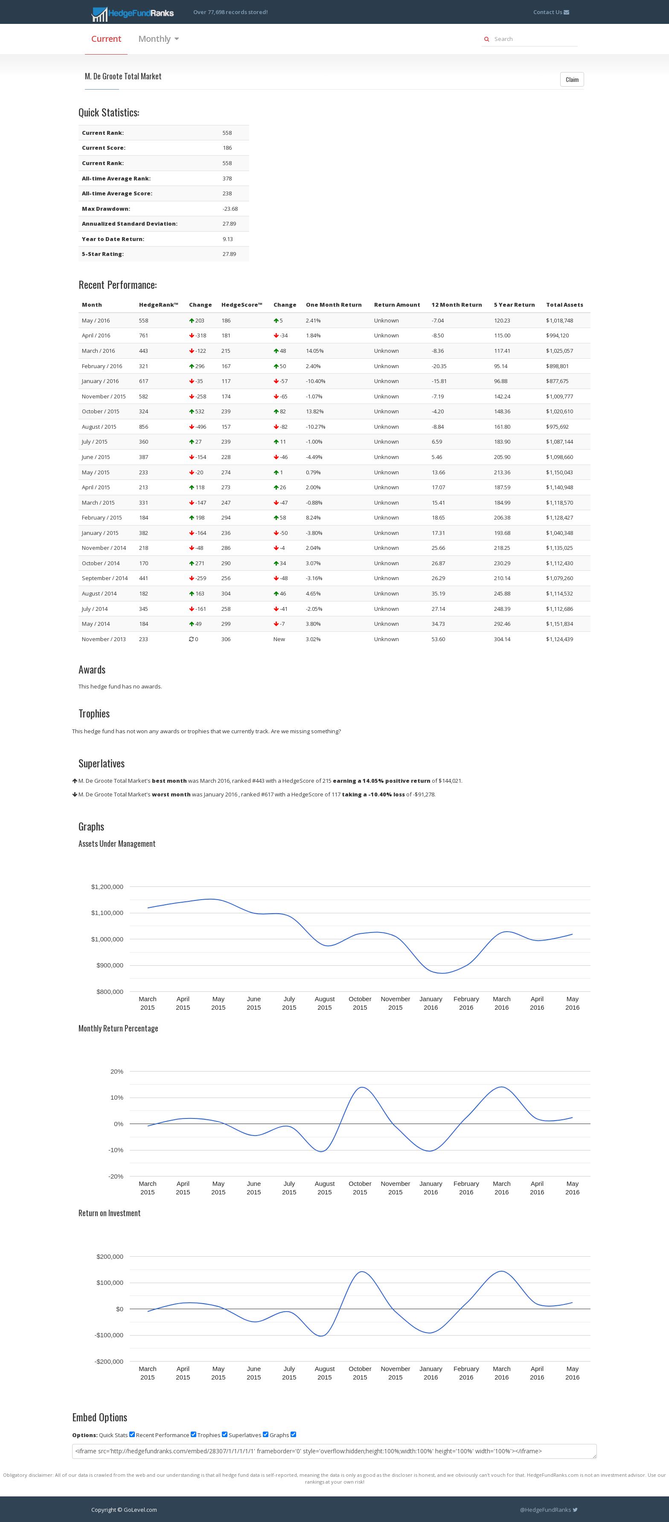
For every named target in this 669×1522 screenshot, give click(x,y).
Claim (572, 79)
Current (106, 38)
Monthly (158, 38)
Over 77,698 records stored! (230, 12)
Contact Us (551, 12)
